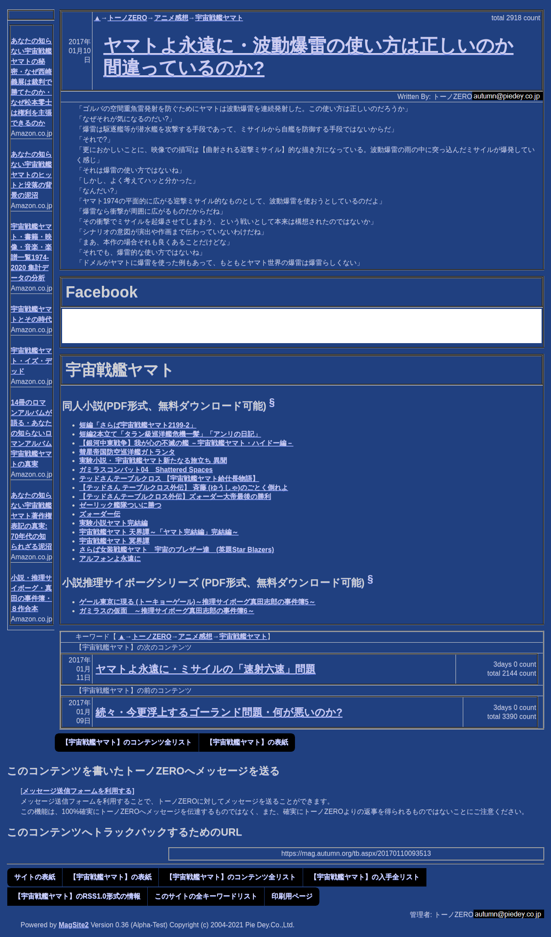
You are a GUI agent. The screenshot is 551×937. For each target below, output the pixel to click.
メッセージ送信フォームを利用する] (78, 791)
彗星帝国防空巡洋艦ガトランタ (127, 452)
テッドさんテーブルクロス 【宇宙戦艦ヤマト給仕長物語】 (169, 478)
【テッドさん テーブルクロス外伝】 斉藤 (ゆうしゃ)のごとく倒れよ (183, 487)
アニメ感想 (171, 17)
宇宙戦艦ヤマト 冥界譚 (114, 541)
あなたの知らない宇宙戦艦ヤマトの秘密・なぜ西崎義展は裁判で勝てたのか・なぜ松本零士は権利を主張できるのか (31, 82)
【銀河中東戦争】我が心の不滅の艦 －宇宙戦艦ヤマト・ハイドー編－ (186, 443)
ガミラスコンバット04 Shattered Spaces (146, 469)
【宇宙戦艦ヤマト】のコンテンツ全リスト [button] (127, 742)
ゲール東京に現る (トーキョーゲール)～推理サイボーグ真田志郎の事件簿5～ (197, 601)
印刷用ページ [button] (292, 896)
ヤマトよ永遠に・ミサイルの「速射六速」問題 (205, 669)
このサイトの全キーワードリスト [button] (206, 896)
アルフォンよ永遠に (110, 558)
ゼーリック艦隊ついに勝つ (120, 505)
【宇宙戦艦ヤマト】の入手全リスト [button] (365, 877)
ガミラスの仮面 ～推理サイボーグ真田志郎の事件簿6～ (166, 610)
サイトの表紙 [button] (34, 877)
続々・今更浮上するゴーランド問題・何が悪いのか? (219, 712)
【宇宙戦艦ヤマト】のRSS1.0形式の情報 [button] (77, 896)
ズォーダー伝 (99, 514)
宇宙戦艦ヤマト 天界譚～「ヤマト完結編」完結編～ (158, 532)
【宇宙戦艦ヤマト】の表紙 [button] (247, 742)
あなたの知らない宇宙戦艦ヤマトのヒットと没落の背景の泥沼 (31, 175)
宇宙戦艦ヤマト (219, 17)
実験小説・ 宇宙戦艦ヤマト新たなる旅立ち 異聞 (153, 460)
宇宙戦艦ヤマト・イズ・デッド (31, 361)
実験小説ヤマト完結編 (113, 523)
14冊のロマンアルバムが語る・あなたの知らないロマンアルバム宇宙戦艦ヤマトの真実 (31, 433)
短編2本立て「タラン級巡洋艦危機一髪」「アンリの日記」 (170, 434)
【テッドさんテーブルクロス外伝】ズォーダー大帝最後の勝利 (175, 496)
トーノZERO (127, 17)
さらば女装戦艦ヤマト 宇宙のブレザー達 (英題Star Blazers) (176, 549)
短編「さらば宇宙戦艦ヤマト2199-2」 (138, 425)
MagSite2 (74, 924)
